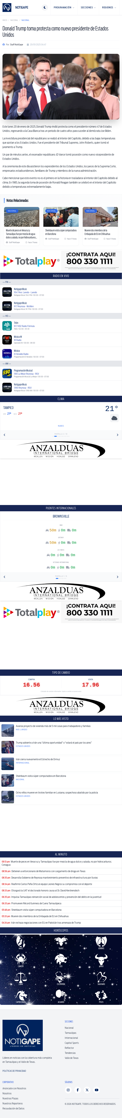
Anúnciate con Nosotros (14, 1088)
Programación (64, 7)
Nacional (14, 20)
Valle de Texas (71, 1057)
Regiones (109, 7)
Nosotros (7, 1093)
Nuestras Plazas (10, 1098)
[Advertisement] (61, 482)
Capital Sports (72, 1042)
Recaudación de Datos (13, 1108)
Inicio (5, 20)
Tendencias (70, 1052)
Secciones (88, 7)
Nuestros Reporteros (13, 1103)
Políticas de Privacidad (14, 1071)
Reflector (69, 1047)
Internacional (71, 1037)
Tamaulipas (70, 1032)
